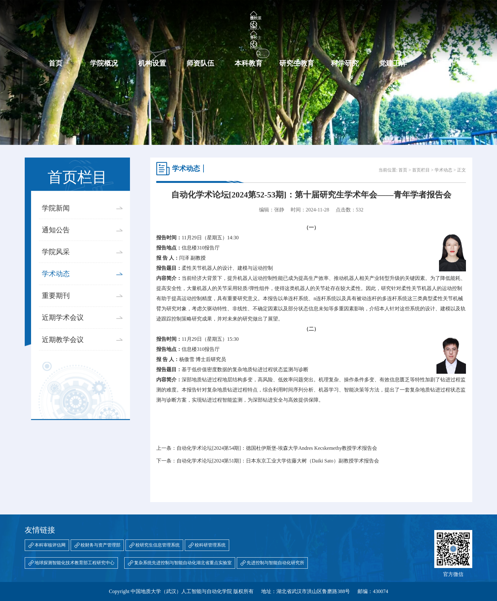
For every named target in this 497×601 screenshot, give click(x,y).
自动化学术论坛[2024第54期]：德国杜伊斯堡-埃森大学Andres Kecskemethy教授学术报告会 (277, 448)
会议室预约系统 (301, 15)
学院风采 (82, 261)
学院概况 (104, 38)
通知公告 (82, 239)
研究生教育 (296, 38)
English (386, 15)
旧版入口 (334, 15)
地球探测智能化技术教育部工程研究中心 (74, 562)
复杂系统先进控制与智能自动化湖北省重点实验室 (183, 562)
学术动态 (82, 283)
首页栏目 (421, 170)
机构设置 (152, 38)
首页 (55, 38)
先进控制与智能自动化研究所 (275, 562)
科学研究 (345, 38)
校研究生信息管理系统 (157, 545)
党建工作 (393, 38)
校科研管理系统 (210, 545)
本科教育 (248, 38)
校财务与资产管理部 (100, 545)
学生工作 (441, 38)
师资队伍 (200, 38)
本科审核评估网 (50, 545)
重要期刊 (82, 305)
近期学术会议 (82, 327)
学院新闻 (82, 217)
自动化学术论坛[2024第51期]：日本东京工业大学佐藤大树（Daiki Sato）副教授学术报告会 (278, 460)
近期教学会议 (82, 348)
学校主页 (361, 15)
